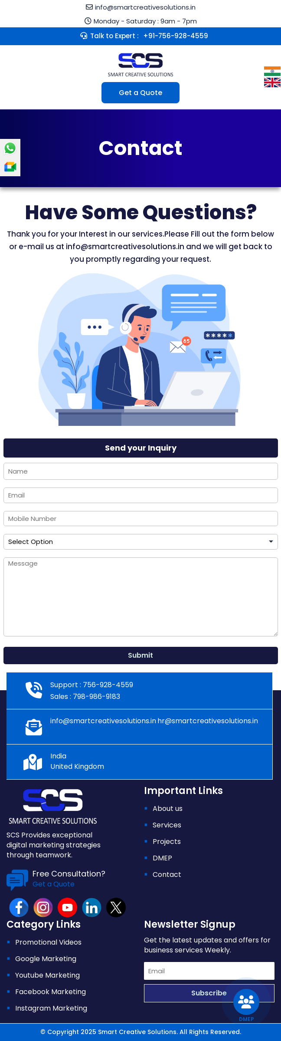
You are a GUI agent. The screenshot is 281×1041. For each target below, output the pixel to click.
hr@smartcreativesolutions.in (207, 721)
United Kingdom (77, 766)
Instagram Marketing (51, 1008)
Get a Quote (140, 93)
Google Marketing (45, 959)
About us (168, 809)
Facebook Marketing (50, 992)
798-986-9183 (95, 697)
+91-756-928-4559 (175, 35)
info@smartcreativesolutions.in (145, 7)
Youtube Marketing (47, 975)
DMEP (162, 858)
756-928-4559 (107, 685)
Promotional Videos (48, 942)
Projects (167, 842)
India (58, 756)
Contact (167, 875)
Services (167, 825)
